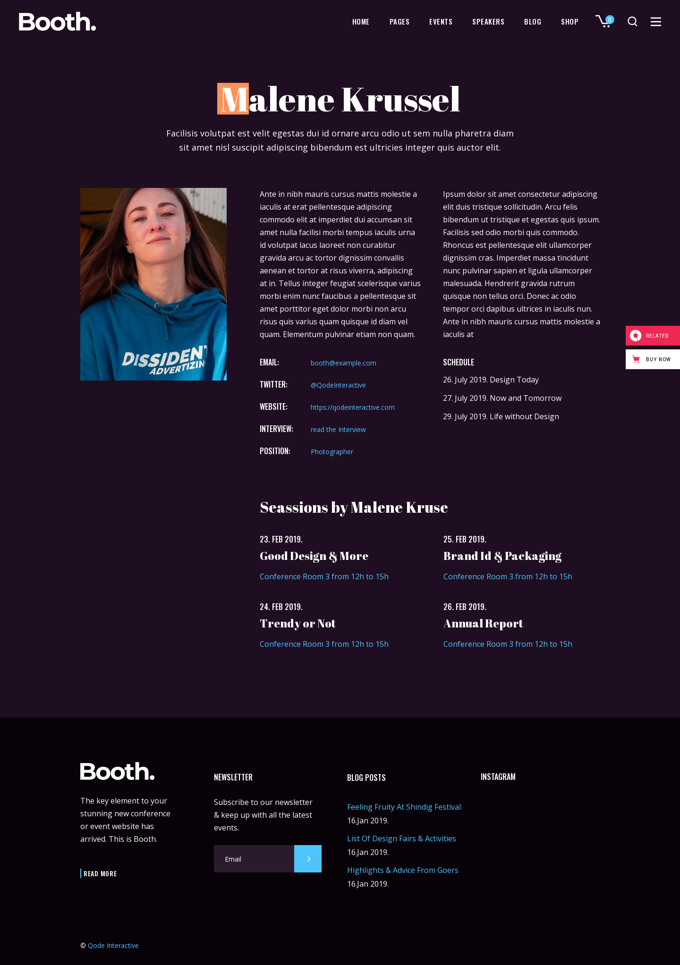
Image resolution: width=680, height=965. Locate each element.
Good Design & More (314, 555)
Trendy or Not (298, 623)
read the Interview (338, 429)
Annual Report (483, 623)
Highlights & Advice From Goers (403, 870)
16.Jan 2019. (368, 820)
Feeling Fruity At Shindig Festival (404, 807)
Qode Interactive (113, 945)
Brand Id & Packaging (502, 555)
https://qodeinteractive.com (353, 407)
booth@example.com (343, 362)
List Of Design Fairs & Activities (401, 838)
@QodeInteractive (338, 385)
